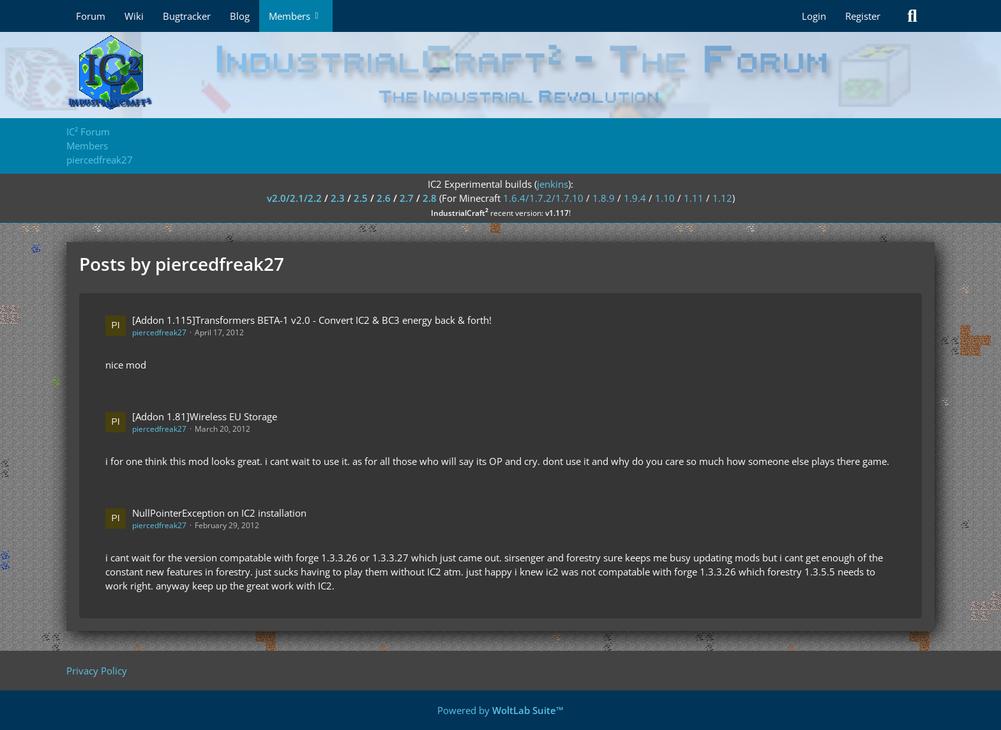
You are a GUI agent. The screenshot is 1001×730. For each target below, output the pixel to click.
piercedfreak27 (159, 332)
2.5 (361, 198)
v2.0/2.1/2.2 (294, 198)
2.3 (338, 198)
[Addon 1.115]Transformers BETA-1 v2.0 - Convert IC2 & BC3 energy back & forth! (312, 320)
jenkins (552, 184)
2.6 (384, 198)
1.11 (694, 198)
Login (814, 16)
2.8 (430, 198)
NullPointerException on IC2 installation (219, 512)
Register (862, 16)
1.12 (722, 198)
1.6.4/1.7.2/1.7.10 (543, 198)
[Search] (912, 16)
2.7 (407, 198)
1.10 (665, 198)
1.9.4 (635, 198)
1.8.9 (603, 198)
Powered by (500, 710)
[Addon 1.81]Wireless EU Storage (204, 416)
